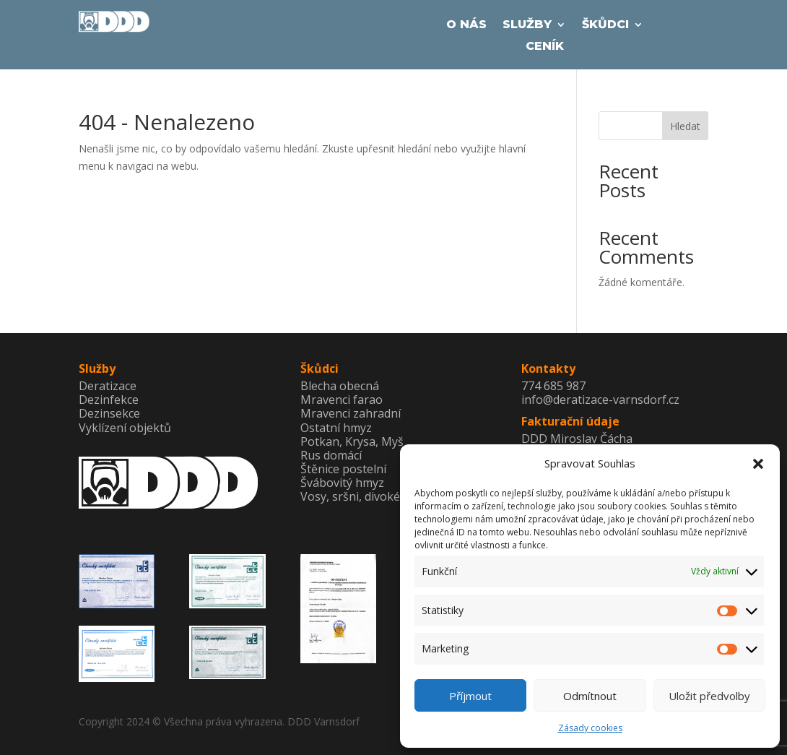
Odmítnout (590, 696)
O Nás (466, 25)
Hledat (685, 126)
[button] (758, 464)
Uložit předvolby (709, 696)
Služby (527, 25)
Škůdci (605, 25)
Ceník (545, 47)
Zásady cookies (590, 728)
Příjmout (470, 696)
